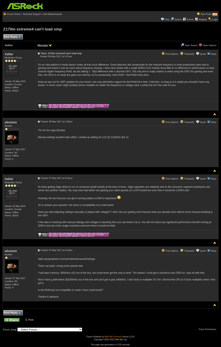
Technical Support (31, 14)
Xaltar (10, 54)
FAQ (167, 19)
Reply (213, 54)
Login (215, 19)
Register (203, 19)
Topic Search (189, 45)
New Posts (206, 14)
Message (43, 45)
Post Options (170, 54)
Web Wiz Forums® (113, 337)
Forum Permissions (208, 329)
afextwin (12, 122)
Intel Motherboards (52, 14)
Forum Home (13, 14)
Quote (203, 54)
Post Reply (12, 37)
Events (188, 19)
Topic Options (208, 45)
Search (178, 19)
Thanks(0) (187, 54)
